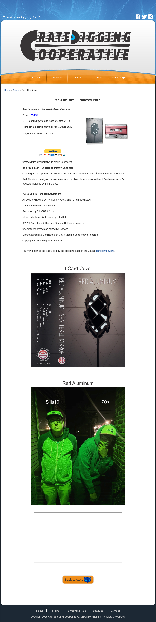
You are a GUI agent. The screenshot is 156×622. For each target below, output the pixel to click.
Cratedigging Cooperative (63, 616)
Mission (60, 77)
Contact (115, 610)
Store (81, 77)
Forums (39, 77)
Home (7, 90)
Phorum (96, 616)
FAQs (102, 77)
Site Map (98, 610)
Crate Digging (121, 77)
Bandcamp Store (105, 250)
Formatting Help (76, 610)
